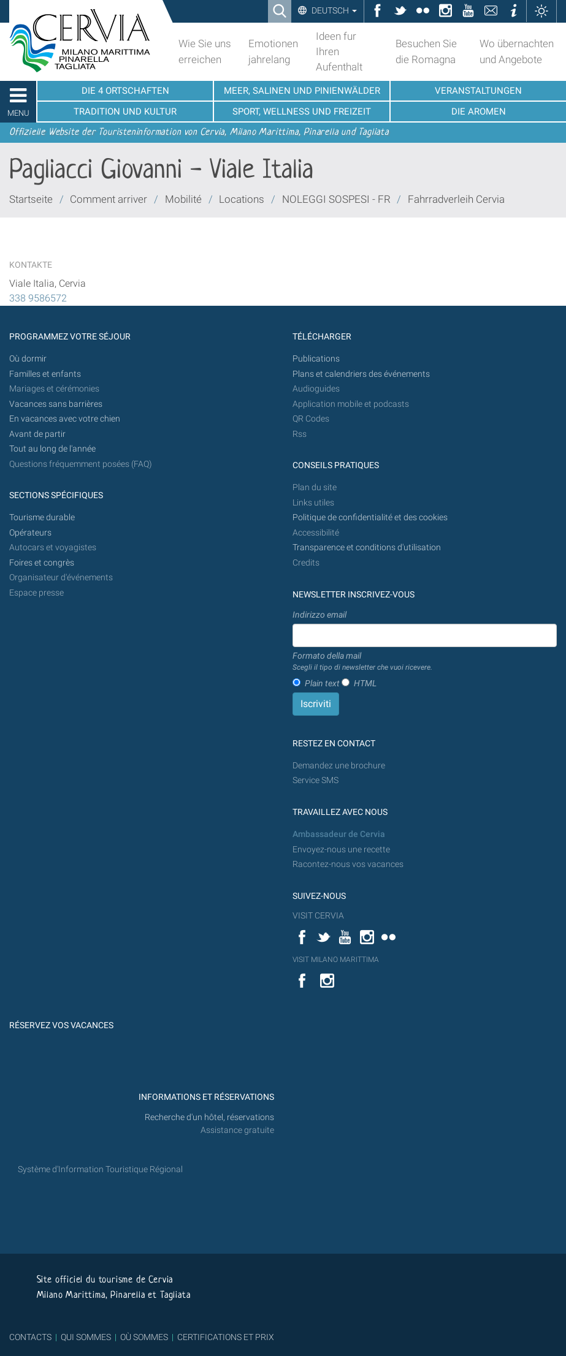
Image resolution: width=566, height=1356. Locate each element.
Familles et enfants (45, 374)
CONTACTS (30, 1337)
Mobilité (183, 199)
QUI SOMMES (86, 1337)
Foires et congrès (41, 563)
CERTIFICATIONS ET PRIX (225, 1337)
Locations (241, 199)
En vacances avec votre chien (65, 419)
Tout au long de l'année (52, 449)
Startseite (31, 199)
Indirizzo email (319, 614)
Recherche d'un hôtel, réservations (209, 1117)
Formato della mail (362, 662)
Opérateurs (30, 533)
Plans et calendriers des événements (361, 374)
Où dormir (28, 359)
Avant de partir (37, 434)
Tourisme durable (42, 517)
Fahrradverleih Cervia (456, 199)
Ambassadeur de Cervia (339, 834)
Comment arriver (108, 199)
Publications (316, 359)
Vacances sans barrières (55, 404)
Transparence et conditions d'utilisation (367, 547)
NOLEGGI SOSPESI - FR (337, 199)
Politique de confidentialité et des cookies (370, 517)
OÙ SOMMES (144, 1337)
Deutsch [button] (333, 10)
